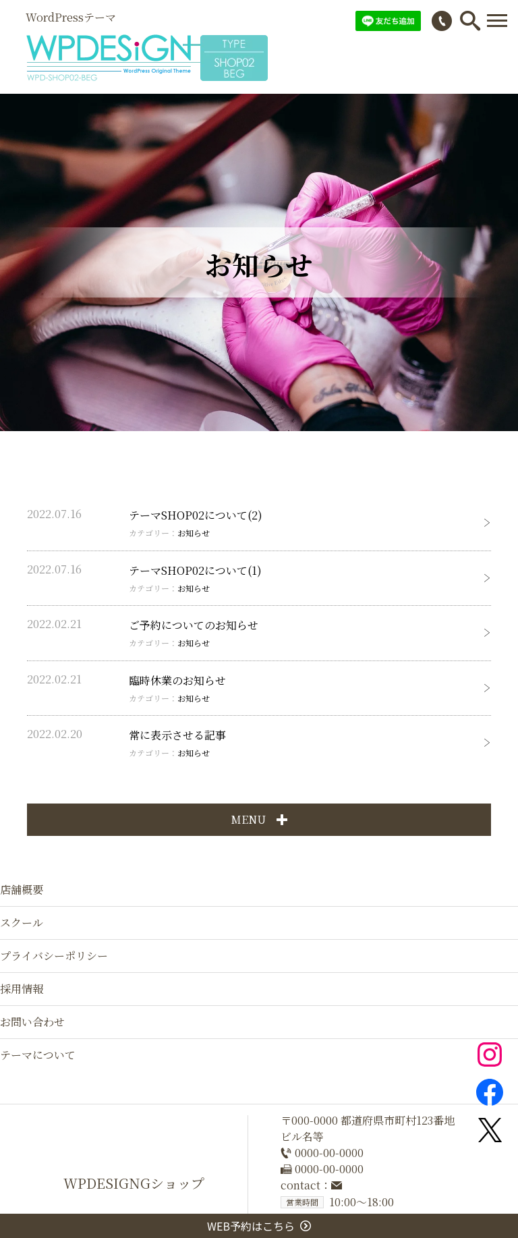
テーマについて (38, 1055)
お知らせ (193, 532)
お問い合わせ (32, 1022)
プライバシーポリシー (54, 955)
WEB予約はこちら (259, 1226)
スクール (21, 922)
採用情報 (21, 988)
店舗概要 (21, 889)
